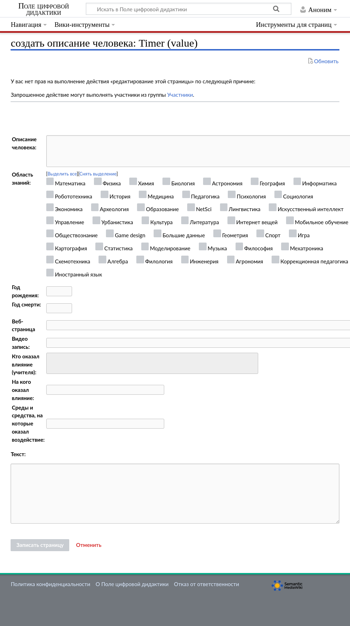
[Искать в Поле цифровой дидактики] (188, 8)
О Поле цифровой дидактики (132, 584)
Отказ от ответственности (206, 584)
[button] (88, 545)
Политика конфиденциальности (50, 584)
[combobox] (152, 363)
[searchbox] (53, 362)
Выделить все (62, 174)
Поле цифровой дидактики (43, 9)
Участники (180, 94)
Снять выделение (98, 174)
